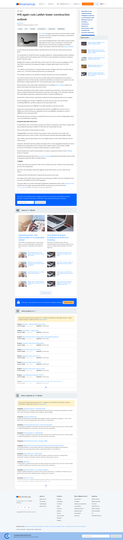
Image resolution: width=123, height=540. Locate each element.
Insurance (77, 515)
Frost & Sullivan (60, 85)
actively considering (45, 156)
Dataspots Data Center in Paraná (31, 362)
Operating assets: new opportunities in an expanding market (31, 237)
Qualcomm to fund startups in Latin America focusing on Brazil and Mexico (36, 264)
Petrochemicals (96, 511)
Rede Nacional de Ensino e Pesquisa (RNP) (35, 441)
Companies (60, 501)
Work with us (43, 506)
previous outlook (68, 46)
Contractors (77, 499)
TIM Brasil (69, 151)
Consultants (77, 506)
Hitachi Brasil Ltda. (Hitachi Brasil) (33, 453)
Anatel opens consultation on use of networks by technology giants (65, 273)
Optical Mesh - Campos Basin (30, 330)
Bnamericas (20, 23)
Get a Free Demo (87, 3)
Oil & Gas (94, 503)
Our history (43, 501)
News (58, 506)
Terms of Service (21, 529)
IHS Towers (42, 33)
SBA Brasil (26, 461)
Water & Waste (96, 508)
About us (41, 4)
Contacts (59, 503)
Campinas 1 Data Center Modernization (33, 343)
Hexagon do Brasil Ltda (30, 416)
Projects (59, 499)
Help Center (38, 529)
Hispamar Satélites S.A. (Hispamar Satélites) (36, 469)
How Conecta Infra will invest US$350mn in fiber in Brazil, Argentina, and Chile (64, 283)
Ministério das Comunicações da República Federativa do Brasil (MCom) (44, 445)
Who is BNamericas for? (63, 4)
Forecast (59, 508)
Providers (76, 501)
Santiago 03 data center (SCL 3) (31, 356)
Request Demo (40, 202)
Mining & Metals (96, 501)
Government (77, 513)
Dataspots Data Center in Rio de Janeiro (33, 368)
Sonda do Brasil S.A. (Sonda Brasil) (33, 433)
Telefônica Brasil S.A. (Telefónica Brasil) (34, 408)
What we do (43, 499)
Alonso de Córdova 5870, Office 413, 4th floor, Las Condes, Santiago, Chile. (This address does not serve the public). (55, 526)
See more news (46, 292)
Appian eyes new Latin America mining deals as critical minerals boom (36, 283)
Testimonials (43, 503)
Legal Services (78, 511)
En (102, 4)
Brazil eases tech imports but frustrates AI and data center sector (64, 254)
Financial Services (96, 515)
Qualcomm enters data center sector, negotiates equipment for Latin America (96, 74)
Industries (76, 4)
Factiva (59, 513)
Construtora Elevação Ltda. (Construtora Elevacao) (38, 424)
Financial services (79, 508)
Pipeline (59, 520)
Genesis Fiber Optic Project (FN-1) (31, 349)
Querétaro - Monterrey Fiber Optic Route (33, 324)
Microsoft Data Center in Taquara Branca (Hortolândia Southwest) (40, 337)
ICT (29, 210)
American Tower (69, 183)
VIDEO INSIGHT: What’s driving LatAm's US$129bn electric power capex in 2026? (96, 51)
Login (96, 3)
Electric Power (95, 499)
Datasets (59, 518)
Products (50, 4)
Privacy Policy (30, 529)
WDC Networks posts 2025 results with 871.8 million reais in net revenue (36, 254)
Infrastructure (95, 506)
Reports (59, 511)
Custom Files (60, 515)
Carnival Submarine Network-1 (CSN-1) (32, 375)
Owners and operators (80, 503)
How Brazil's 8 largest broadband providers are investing (58, 237)
